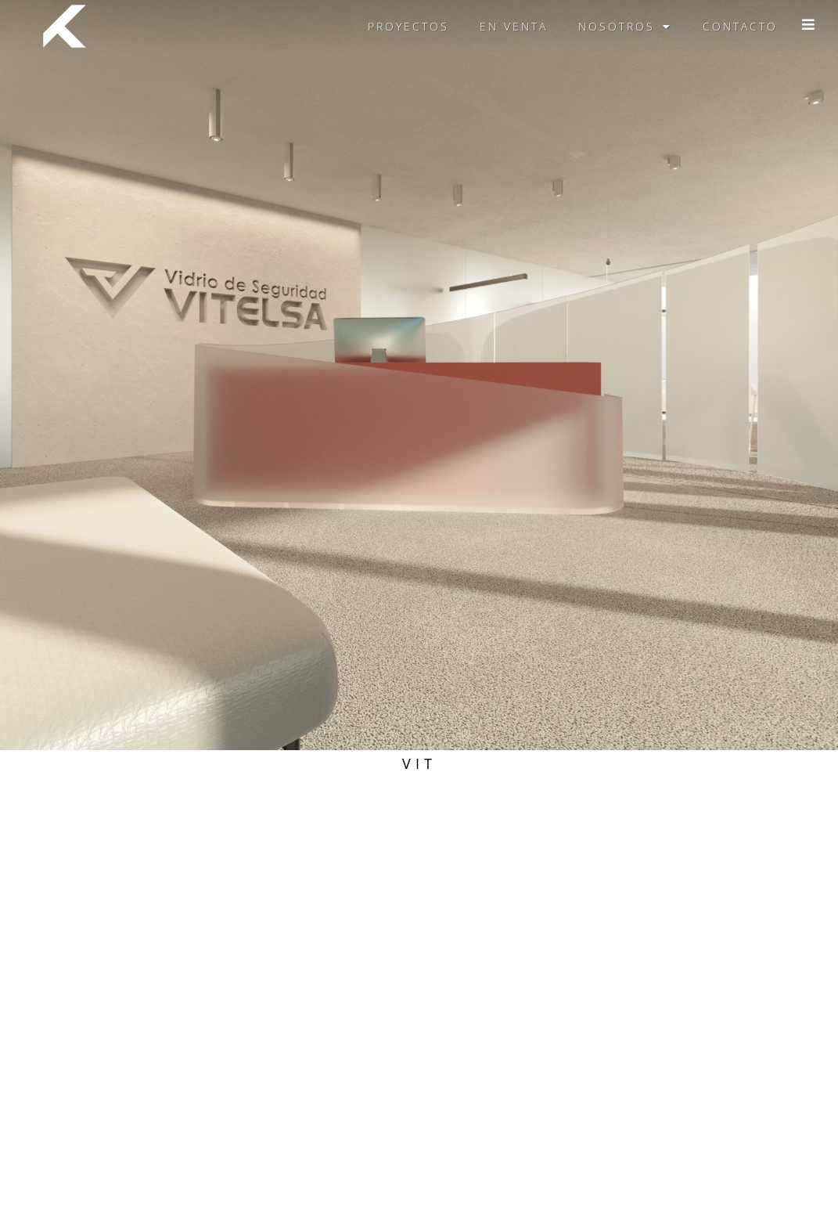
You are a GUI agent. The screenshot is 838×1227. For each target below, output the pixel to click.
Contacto (740, 26)
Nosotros (625, 26)
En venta (514, 26)
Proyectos (408, 26)
